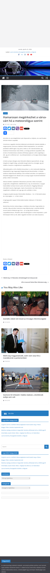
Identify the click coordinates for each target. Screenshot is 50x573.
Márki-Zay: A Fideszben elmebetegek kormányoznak (19, 278)
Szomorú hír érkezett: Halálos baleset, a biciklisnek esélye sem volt (23, 396)
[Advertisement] (25, 12)
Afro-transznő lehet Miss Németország (35, 282)
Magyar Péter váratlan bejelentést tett (12, 427)
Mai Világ (11, 413)
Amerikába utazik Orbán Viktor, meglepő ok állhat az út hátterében (20, 433)
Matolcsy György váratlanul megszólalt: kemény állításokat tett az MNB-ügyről (23, 430)
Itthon (5, 113)
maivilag (14, 124)
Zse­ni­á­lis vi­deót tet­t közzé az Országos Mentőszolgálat (24, 319)
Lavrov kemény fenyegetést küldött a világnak (23, 52)
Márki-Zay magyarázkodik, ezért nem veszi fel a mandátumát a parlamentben (21, 357)
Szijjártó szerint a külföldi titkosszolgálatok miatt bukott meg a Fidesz (21, 424)
